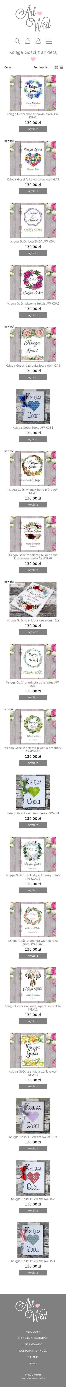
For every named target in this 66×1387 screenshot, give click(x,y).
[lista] (61, 67)
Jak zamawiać (33, 1344)
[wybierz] (33, 129)
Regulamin (33, 1331)
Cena (7, 67)
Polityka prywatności (33, 1338)
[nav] (49, 41)
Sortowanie (41, 67)
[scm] (28, 41)
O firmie (32, 1357)
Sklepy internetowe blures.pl (33, 1378)
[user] (38, 41)
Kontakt (33, 1363)
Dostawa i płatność (33, 1350)
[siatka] (56, 67)
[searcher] (17, 41)
